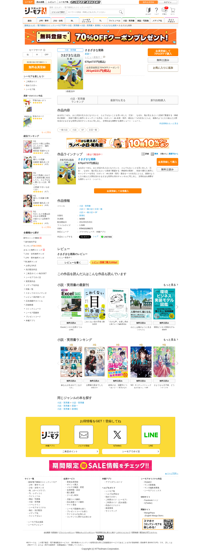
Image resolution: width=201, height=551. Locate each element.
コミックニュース (33, 309)
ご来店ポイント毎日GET (36, 273)
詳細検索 (29, 305)
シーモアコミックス (86, 21)
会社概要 (47, 532)
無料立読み (71, 323)
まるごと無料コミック (34, 249)
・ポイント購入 (71, 484)
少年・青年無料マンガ (34, 258)
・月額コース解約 (72, 499)
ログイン (167, 2)
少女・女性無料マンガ (34, 254)
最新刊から (173, 154)
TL (100, 21)
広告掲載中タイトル (34, 301)
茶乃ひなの (123, 387)
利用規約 (54, 532)
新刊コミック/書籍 (32, 238)
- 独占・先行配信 (35, 510)
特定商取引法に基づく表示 (105, 532)
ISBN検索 (135, 532)
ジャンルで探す (58, 12)
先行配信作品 (31, 269)
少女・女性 (58, 21)
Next (176, 307)
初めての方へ (31, 85)
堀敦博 (164, 329)
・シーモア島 (109, 491)
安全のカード (38, 116)
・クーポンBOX (71, 495)
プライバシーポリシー (67, 532)
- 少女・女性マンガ (36, 488)
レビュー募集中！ (93, 57)
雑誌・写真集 (143, 21)
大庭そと (37, 219)
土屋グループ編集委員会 (117, 324)
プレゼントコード (33, 317)
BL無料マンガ (31, 262)
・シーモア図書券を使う (75, 509)
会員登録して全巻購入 (118, 191)
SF (82, 130)
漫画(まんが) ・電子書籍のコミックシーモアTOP (45, 25)
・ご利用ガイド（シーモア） (116, 500)
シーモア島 (63, 2)
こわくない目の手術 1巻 (94, 322)
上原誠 (36, 187)
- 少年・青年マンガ (36, 485)
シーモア (29, 2)
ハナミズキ (164, 387)
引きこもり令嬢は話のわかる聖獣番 (41, 215)
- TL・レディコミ (35, 493)
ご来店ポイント (70, 451)
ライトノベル (114, 21)
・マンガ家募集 (149, 485)
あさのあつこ (139, 387)
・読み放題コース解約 (74, 502)
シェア (95, 236)
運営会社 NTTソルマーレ (148, 532)
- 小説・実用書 (34, 502)
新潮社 (98, 25)
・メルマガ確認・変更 (74, 487)
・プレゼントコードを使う (76, 511)
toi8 (146, 387)
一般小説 (63, 130)
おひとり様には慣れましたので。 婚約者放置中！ (41, 145)
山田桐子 (45, 219)
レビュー (52, 2)
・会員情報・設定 (72, 490)
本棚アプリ (30, 320)
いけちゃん (141, 329)
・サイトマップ (110, 511)
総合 (30, 21)
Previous (59, 306)
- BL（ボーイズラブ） (37, 490)
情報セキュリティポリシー (85, 532)
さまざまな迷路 (110, 25)
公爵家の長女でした (94, 385)
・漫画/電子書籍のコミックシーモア (41, 482)
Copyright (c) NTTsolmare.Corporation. (100, 549)
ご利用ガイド (31, 81)
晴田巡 (36, 151)
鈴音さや (94, 387)
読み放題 (40, 2)
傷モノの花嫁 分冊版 (41, 199)
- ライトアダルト (35, 516)
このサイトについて (123, 532)
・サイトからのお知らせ (75, 514)
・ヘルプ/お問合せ (111, 494)
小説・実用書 (128, 21)
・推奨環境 (108, 508)
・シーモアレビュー (34, 525)
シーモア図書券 (32, 313)
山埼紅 (71, 329)
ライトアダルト (171, 21)
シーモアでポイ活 (33, 277)
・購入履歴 (69, 492)
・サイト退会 (70, 505)
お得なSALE (31, 266)
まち (35, 221)
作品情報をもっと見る (168, 123)
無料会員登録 (148, 2)
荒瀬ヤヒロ (44, 151)
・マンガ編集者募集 (150, 488)
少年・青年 (44, 21)
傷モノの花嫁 (38, 159)
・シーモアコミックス (151, 490)
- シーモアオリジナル (37, 507)
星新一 (88, 54)
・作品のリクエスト (112, 505)
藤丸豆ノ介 (44, 162)
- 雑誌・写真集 (34, 499)
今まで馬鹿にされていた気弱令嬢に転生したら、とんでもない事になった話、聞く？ (41, 180)
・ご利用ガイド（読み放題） (116, 502)
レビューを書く (73, 262)
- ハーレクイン (34, 505)
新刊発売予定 (31, 242)
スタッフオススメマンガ (36, 293)
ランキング (32, 246)
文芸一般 (93, 130)
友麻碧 (36, 162)
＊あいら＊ (113, 387)
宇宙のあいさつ (39, 100)
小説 (74, 130)
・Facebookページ (150, 500)
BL (72, 21)
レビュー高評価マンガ (35, 297)
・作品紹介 (147, 482)
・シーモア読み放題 (34, 522)
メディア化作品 (32, 285)
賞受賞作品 (30, 281)
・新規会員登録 (71, 482)
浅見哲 (94, 324)
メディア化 (157, 21)
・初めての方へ (110, 497)
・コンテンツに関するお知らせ (78, 517)
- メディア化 (33, 513)
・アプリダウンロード (113, 482)
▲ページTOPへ (171, 473)
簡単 (154, 154)
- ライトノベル (34, 496)
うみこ (71, 387)
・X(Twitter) (147, 503)
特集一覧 (29, 289)
